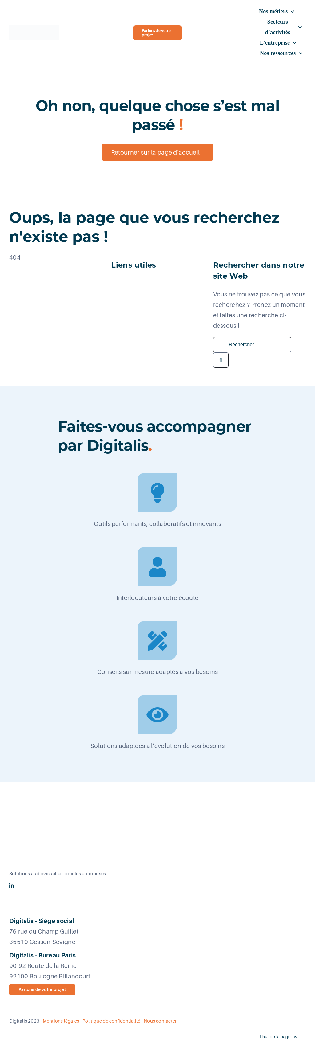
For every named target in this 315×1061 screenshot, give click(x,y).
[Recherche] (221, 360)
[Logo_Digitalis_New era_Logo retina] (34, 28)
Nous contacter (160, 1021)
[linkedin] (11, 885)
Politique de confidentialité (111, 1021)
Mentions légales (61, 1021)
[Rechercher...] (252, 344)
